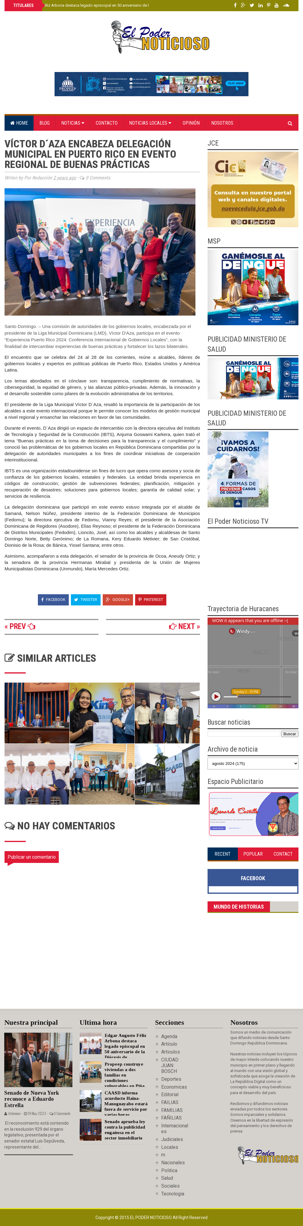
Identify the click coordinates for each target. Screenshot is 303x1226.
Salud (167, 1178)
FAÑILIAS (171, 1118)
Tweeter (85, 599)
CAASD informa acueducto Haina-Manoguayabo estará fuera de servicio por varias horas (126, 1103)
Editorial (169, 1094)
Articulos (170, 1052)
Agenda (169, 1036)
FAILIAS (169, 1102)
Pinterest (150, 599)
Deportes (171, 1079)
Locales (169, 1147)
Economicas (174, 1087)
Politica (169, 1170)
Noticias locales (150, 123)
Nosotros (222, 123)
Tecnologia (172, 1194)
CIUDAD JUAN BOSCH (169, 1065)
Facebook (53, 599)
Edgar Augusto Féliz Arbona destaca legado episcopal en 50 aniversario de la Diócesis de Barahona (101, 5)
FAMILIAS (172, 1110)
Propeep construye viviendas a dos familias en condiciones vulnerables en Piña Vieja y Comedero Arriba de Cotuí (112, 1080)
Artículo (169, 1044)
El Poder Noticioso (151, 1217)
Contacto (107, 123)
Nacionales (173, 1162)
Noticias (72, 123)
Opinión (191, 123)
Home (19, 123)
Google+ (118, 599)
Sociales (170, 1186)
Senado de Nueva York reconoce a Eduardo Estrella (31, 1099)
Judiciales (172, 1139)
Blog (44, 123)
